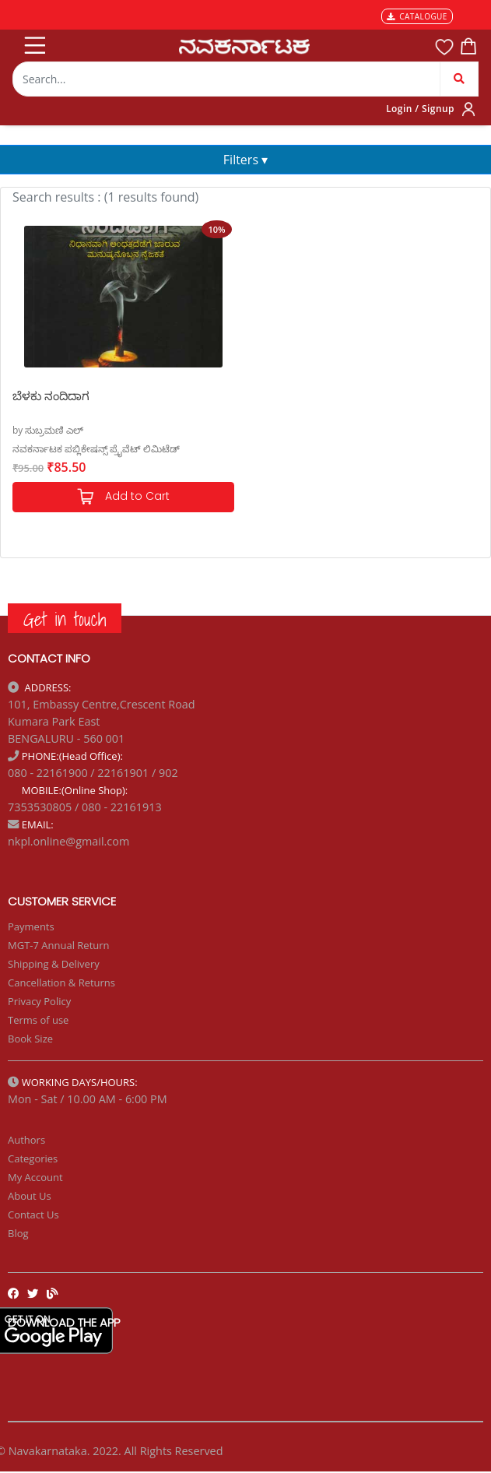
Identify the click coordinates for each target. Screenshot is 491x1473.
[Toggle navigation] (33, 42)
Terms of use (38, 1020)
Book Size (30, 1039)
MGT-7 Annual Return (59, 945)
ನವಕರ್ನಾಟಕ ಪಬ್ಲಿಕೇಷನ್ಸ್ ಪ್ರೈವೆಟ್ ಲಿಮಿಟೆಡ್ (96, 448)
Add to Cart (123, 497)
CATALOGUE (417, 16)
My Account (35, 1177)
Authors (26, 1140)
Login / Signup (420, 108)
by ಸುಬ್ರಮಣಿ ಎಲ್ (47, 430)
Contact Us (33, 1215)
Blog (18, 1233)
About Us (29, 1196)
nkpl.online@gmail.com (68, 841)
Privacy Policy (39, 1001)
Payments (31, 926)
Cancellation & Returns (61, 983)
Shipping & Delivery (54, 964)
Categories (33, 1158)
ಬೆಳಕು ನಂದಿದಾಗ (50, 395)
